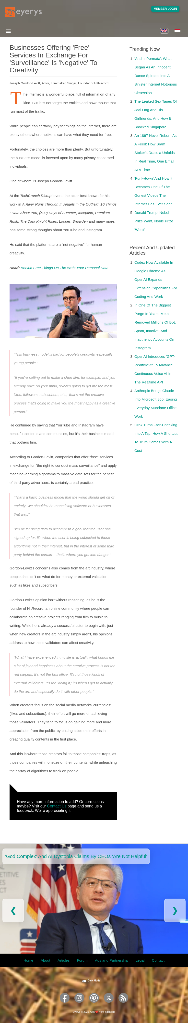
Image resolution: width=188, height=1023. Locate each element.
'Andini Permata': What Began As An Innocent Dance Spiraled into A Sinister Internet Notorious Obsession (155, 75)
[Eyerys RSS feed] (123, 1004)
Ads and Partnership (111, 960)
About (45, 960)
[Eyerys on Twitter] (108, 1004)
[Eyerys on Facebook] (64, 1004)
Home (28, 960)
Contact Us (56, 806)
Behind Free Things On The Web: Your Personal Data (64, 268)
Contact (158, 960)
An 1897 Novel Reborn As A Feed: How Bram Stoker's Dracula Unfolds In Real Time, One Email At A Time (155, 152)
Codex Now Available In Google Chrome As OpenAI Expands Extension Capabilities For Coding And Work (155, 279)
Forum (82, 960)
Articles (64, 960)
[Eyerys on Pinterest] (94, 1004)
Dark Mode (94, 980)
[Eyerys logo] (23, 12)
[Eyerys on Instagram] (79, 1004)
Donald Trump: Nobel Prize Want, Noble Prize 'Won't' (153, 221)
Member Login (165, 9)
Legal (140, 960)
